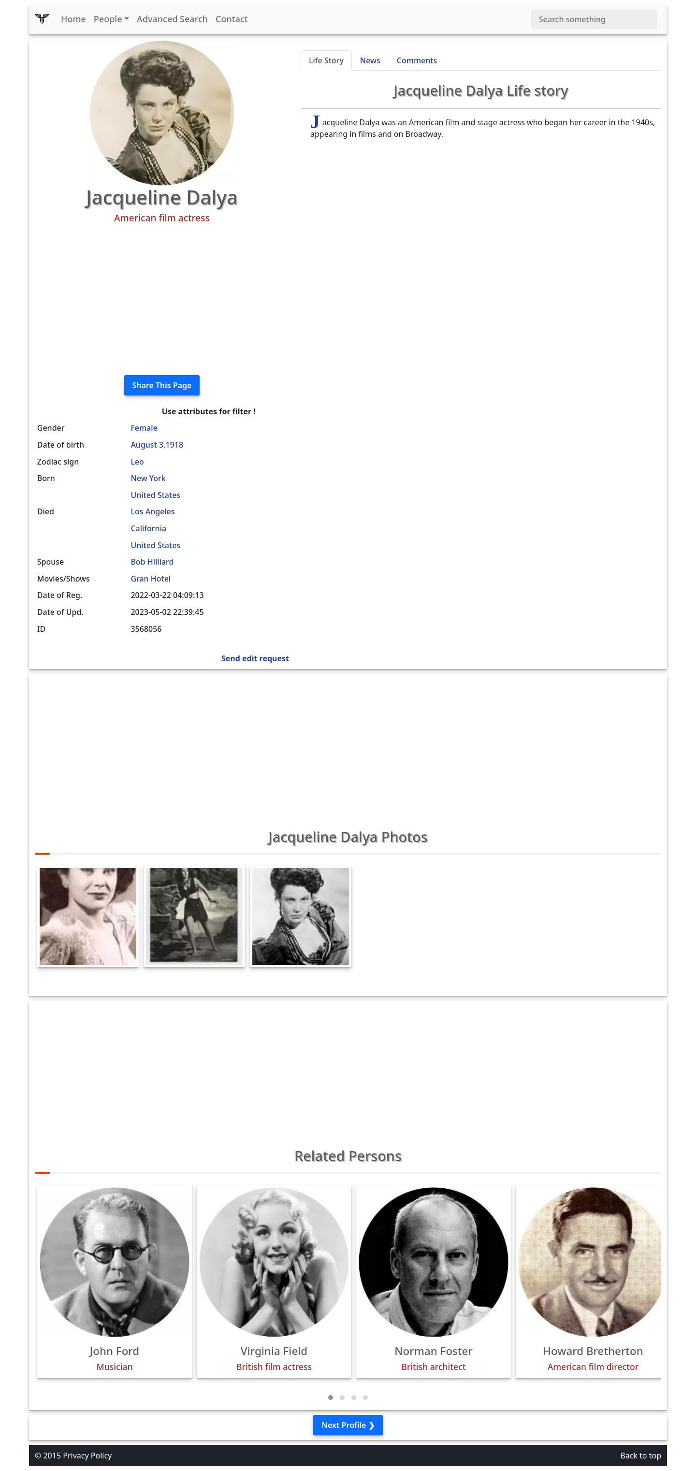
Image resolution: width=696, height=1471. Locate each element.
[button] (330, 1397)
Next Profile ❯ (347, 1425)
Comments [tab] (417, 60)
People (108, 19)
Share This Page (162, 385)
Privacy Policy (87, 1455)
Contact (232, 19)
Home (73, 19)
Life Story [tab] (326, 60)
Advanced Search (172, 19)
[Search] (594, 19)
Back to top (640, 1455)
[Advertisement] (162, 299)
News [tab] (370, 60)
